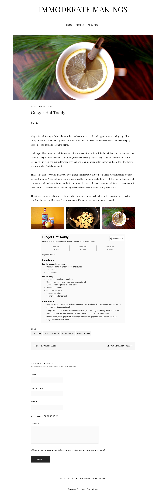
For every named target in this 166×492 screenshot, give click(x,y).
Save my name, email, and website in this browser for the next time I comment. (69, 450)
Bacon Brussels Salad (44, 345)
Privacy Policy (92, 489)
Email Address (37, 388)
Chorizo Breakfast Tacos (120, 345)
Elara (62, 478)
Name (33, 375)
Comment (35, 423)
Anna (35, 123)
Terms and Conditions (76, 489)
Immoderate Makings (83, 9)
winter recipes (83, 333)
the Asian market (126, 183)
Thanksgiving (68, 333)
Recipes (80, 25)
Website (34, 402)
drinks (47, 333)
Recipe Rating (37, 416)
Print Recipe (116, 238)
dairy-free (37, 333)
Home (69, 25)
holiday (55, 333)
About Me (93, 25)
